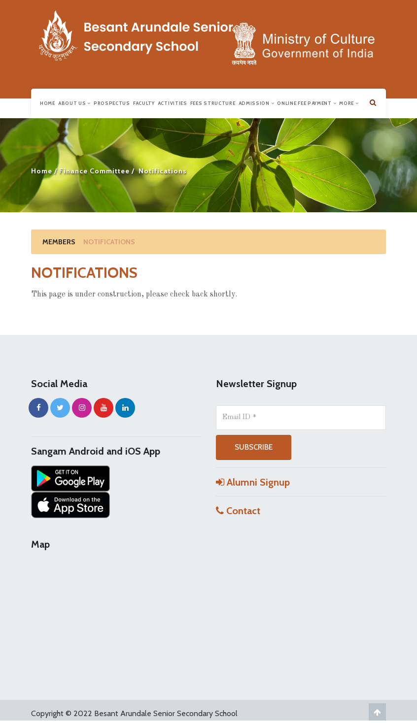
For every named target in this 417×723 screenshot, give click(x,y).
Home (47, 103)
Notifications (109, 241)
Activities (172, 103)
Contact (238, 511)
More (348, 103)
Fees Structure (213, 103)
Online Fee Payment (306, 103)
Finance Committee (94, 170)
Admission (257, 103)
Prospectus (112, 103)
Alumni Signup (253, 482)
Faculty (144, 103)
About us (74, 103)
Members (58, 241)
